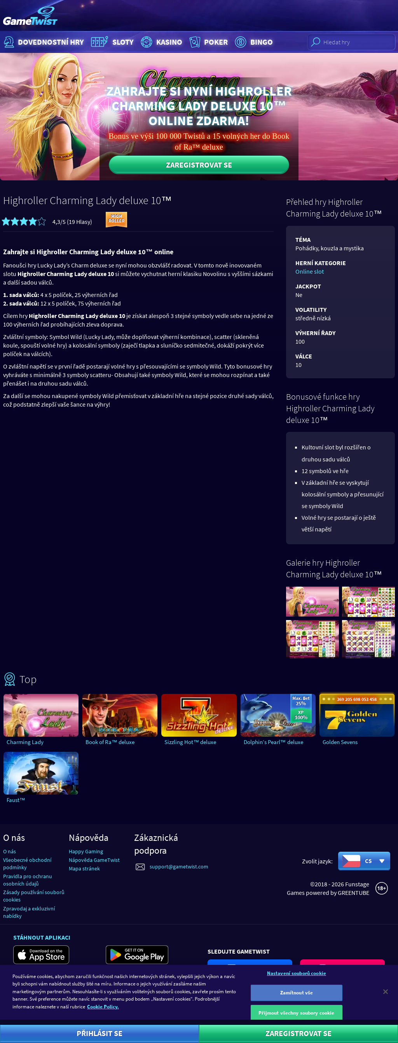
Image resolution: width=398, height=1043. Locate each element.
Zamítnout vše (296, 997)
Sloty (111, 42)
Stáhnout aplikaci (41, 937)
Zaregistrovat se (199, 164)
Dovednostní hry (43, 42)
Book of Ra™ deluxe (110, 742)
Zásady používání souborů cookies (34, 896)
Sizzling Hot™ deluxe (190, 742)
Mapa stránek (84, 868)
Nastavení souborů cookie (296, 977)
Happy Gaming (86, 851)
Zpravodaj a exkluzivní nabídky (29, 912)
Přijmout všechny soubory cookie (296, 1016)
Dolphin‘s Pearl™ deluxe (273, 742)
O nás (9, 851)
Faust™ (16, 800)
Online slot (309, 271)
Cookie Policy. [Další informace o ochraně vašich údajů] (103, 1011)
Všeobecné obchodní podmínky (27, 863)
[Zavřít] (385, 995)
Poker (207, 42)
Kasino (160, 42)
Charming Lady (25, 742)
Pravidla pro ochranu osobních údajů (27, 880)
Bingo (253, 42)
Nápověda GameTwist (94, 859)
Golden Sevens (340, 742)
